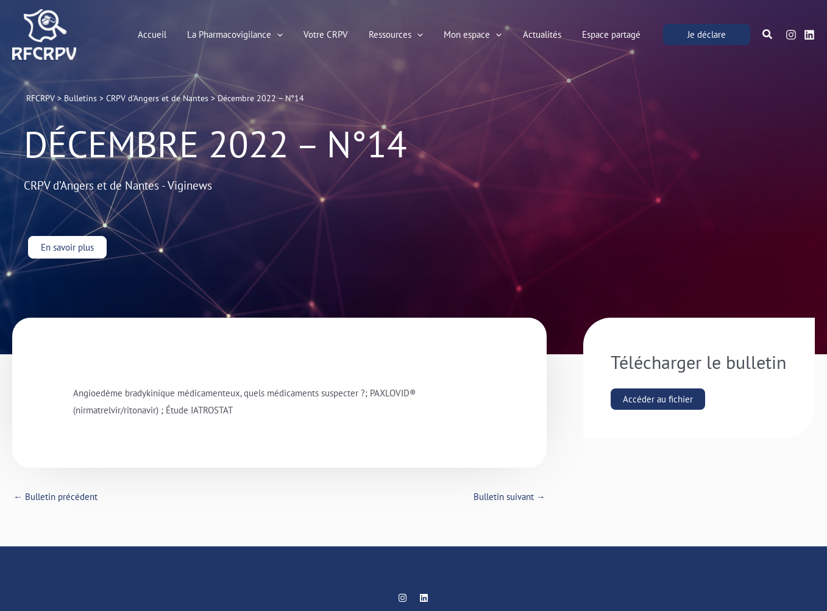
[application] (291, 34)
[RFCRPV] (44, 33)
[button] (249, 34)
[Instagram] (791, 35)
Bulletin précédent (55, 496)
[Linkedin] (809, 35)
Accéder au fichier (658, 399)
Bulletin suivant (509, 496)
